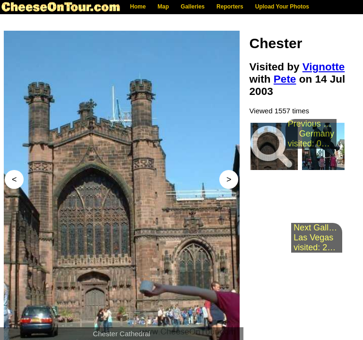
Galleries (193, 6)
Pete (285, 79)
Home (138, 6)
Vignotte (323, 67)
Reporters (229, 6)
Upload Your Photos (282, 6)
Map (163, 6)
